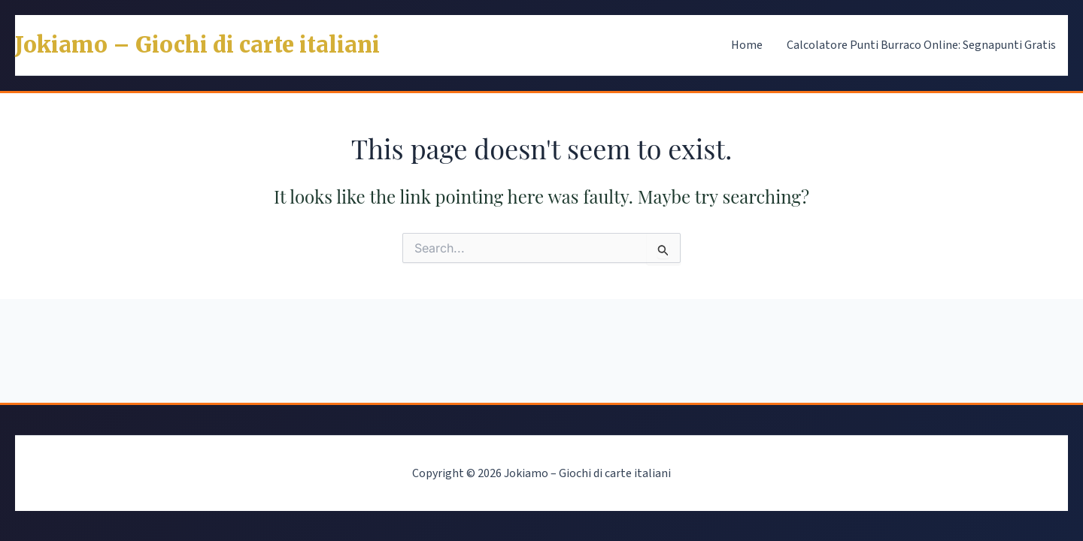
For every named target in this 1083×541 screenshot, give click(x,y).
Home (747, 45)
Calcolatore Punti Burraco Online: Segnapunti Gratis (921, 45)
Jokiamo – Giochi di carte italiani (197, 45)
